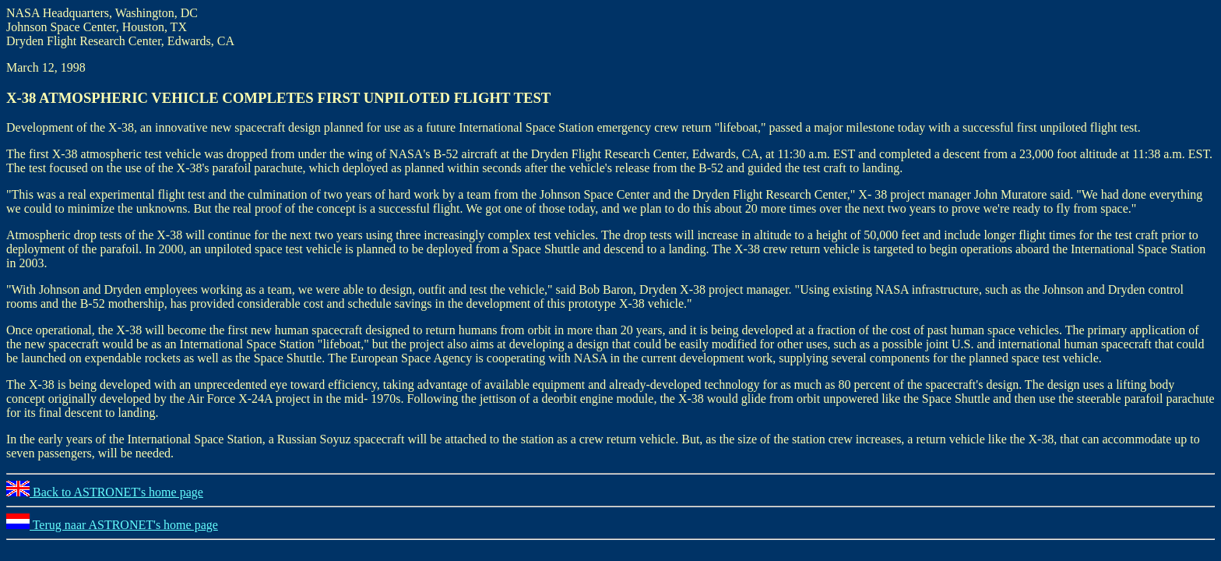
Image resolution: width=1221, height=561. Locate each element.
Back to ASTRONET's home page (104, 492)
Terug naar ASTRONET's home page (112, 524)
